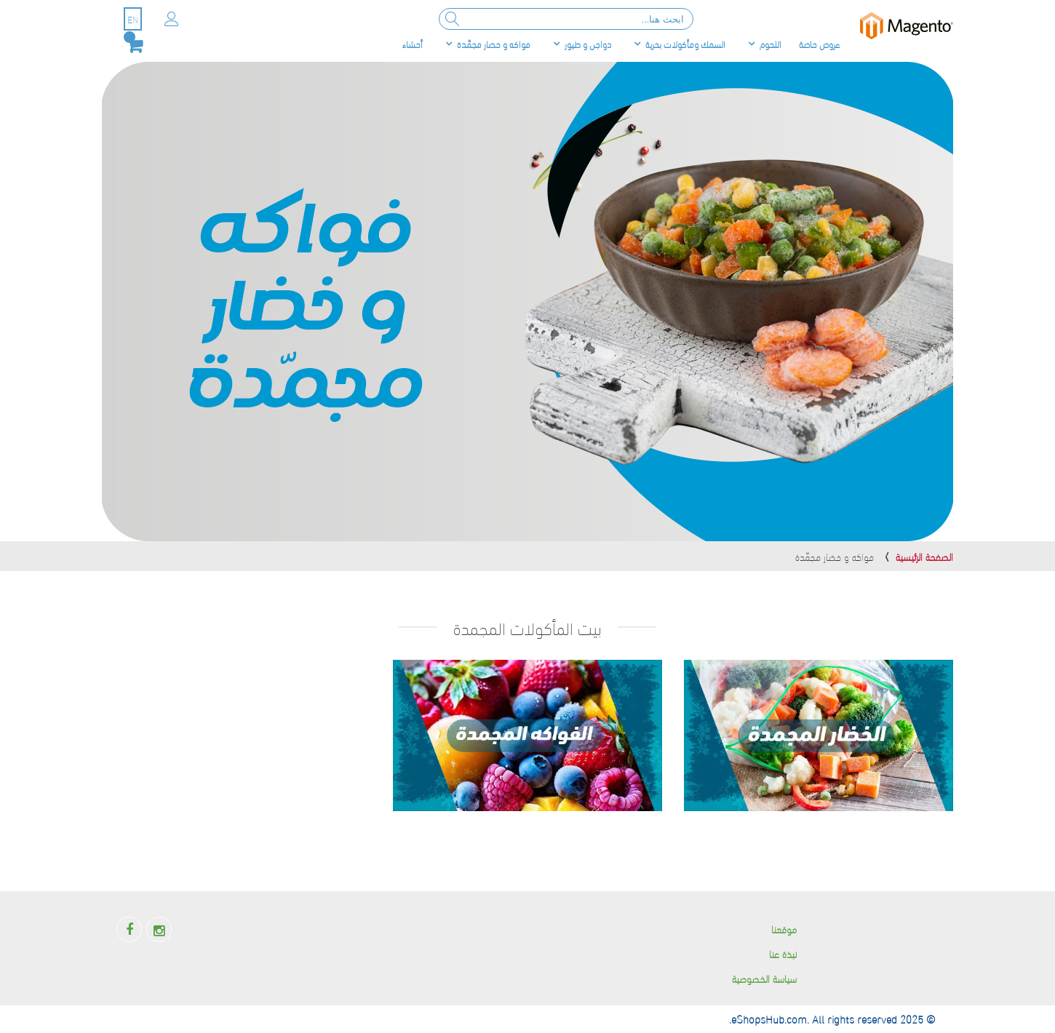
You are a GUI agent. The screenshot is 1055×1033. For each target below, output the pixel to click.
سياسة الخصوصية (764, 978)
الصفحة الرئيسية (924, 556)
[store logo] (906, 25)
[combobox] (566, 19)
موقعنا (784, 929)
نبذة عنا (783, 953)
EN (132, 19)
